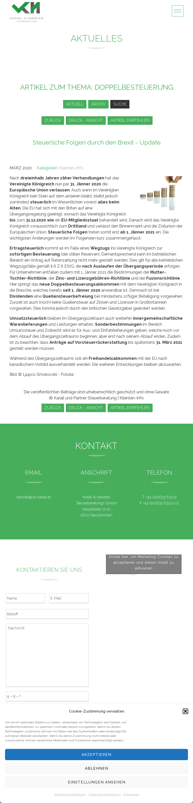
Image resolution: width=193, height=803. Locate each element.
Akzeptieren (96, 754)
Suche (119, 104)
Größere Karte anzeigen (120, 631)
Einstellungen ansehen (96, 782)
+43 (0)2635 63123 (161, 497)
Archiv (98, 104)
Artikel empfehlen (130, 120)
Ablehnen (96, 768)
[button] (185, 711)
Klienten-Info (71, 168)
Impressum (131, 794)
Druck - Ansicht (86, 120)
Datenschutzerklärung (70, 794)
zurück (52, 120)
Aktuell (74, 104)
